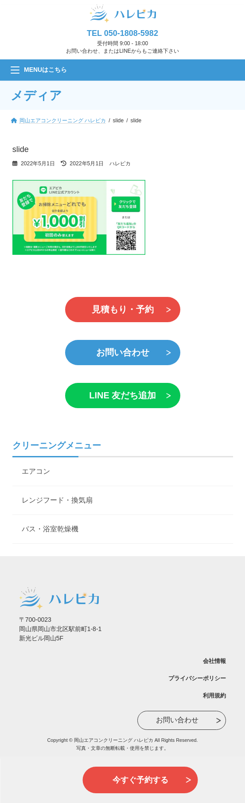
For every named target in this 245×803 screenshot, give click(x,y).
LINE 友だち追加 (122, 395)
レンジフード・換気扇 (57, 500)
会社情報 (214, 661)
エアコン (36, 471)
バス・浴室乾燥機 (50, 529)
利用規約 (214, 695)
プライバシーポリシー (197, 678)
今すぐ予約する (140, 780)
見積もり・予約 (123, 309)
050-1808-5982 (131, 33)
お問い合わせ (122, 352)
